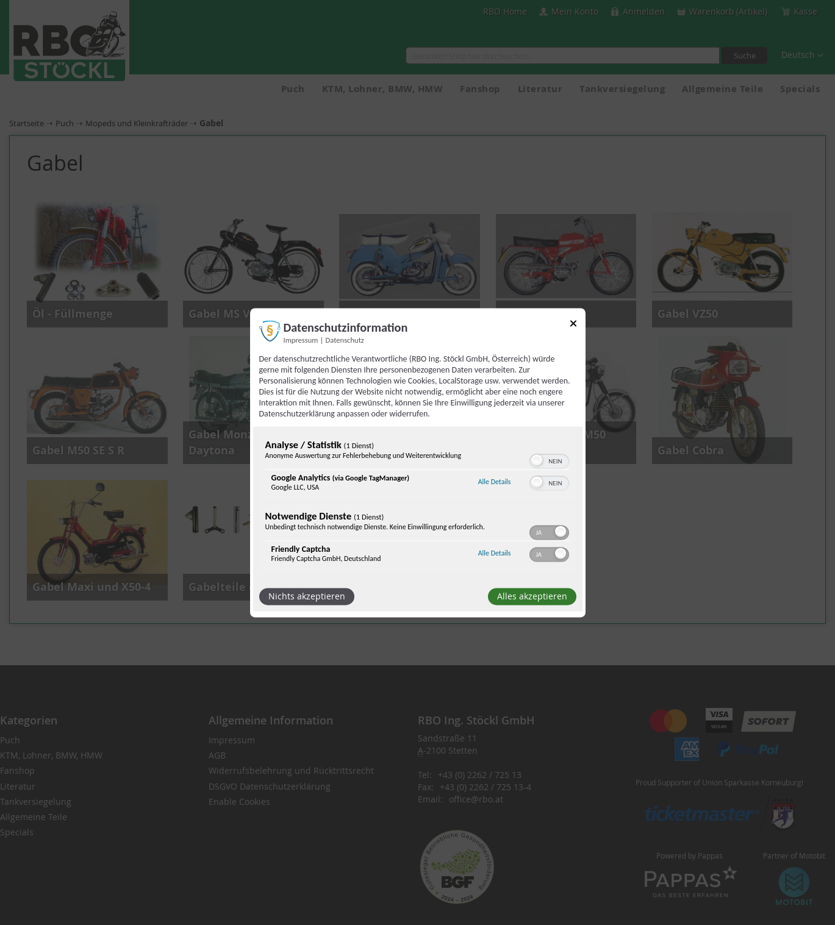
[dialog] (418, 462)
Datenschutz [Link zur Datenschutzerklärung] (345, 340)
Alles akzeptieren (532, 596)
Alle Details (494, 482)
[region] (417, 503)
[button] (536, 459)
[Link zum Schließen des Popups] (573, 325)
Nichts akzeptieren (306, 596)
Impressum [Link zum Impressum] (301, 340)
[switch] (549, 459)
